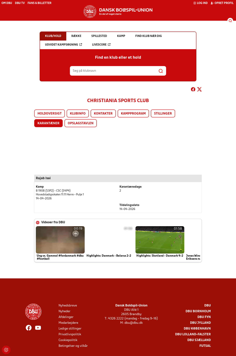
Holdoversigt (49, 113)
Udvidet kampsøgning (63, 44)
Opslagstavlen (80, 123)
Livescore (101, 44)
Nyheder (64, 311)
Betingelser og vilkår (73, 346)
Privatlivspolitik (70, 334)
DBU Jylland (200, 322)
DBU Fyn (204, 317)
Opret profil (222, 3)
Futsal (205, 346)
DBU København (197, 328)
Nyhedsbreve (68, 305)
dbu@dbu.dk (133, 322)
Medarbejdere (68, 322)
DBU (207, 305)
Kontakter (103, 113)
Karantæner (48, 123)
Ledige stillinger (70, 328)
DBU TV (20, 3)
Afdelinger (66, 317)
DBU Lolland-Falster (193, 334)
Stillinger (163, 113)
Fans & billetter (39, 3)
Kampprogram (133, 113)
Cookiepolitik (68, 340)
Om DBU (6, 3)
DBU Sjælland (199, 340)
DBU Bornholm (198, 311)
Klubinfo (78, 113)
